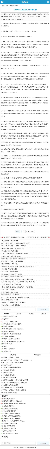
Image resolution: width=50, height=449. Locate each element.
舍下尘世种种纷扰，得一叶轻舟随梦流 (36, 237)
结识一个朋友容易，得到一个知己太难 (12, 329)
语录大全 (25, 2)
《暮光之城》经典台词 (8, 375)
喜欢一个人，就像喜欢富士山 (10, 321)
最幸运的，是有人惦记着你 (9, 392)
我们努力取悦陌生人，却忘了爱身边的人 (13, 248)
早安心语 (12, 5)
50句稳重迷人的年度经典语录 (10, 385)
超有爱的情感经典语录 (8, 406)
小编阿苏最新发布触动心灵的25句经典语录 (14, 403)
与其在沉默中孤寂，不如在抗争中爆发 (12, 387)
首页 (7, 5)
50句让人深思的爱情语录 (9, 411)
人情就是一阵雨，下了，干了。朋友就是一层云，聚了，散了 (18, 282)
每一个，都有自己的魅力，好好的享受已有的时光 (15, 297)
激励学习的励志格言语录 (9, 428)
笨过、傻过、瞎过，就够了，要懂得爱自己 (14, 258)
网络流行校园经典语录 (8, 398)
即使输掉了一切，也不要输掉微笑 (11, 334)
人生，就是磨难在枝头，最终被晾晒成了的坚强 (15, 253)
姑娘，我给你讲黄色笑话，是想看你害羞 (13, 341)
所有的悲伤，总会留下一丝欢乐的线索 (12, 261)
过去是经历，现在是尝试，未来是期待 (12, 276)
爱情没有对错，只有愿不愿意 (10, 264)
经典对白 (4, 346)
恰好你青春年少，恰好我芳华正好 (11, 305)
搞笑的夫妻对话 (6, 351)
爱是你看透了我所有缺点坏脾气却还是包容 (14, 302)
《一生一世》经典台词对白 (9, 377)
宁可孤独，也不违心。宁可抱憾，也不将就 (14, 390)
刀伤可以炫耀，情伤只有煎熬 (10, 251)
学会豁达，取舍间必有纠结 (9, 269)
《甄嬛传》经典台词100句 (9, 316)
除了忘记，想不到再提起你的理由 (11, 416)
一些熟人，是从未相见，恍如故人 (11, 357)
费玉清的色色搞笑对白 (8, 336)
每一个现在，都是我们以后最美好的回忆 (14, 237)
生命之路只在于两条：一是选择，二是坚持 (14, 246)
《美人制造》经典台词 (8, 370)
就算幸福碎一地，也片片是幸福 (11, 418)
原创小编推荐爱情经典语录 (9, 423)
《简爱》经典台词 (7, 372)
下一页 (32, 231)
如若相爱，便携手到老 (8, 326)
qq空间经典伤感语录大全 (9, 431)
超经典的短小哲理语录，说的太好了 (12, 401)
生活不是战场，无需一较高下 (10, 292)
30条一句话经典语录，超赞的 (10, 433)
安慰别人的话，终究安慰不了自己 (11, 256)
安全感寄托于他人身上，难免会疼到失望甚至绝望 (15, 243)
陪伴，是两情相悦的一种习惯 (10, 300)
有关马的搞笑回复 (7, 344)
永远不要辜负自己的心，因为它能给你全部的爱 (15, 380)
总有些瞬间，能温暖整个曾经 (10, 271)
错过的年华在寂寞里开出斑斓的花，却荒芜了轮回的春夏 (17, 279)
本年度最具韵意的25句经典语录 (11, 413)
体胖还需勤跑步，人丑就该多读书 (11, 284)
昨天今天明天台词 (7, 365)
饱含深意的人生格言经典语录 (10, 408)
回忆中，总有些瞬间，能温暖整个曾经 (12, 362)
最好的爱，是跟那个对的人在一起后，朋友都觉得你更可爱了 (18, 266)
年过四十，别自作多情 (8, 349)
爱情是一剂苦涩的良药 (8, 426)
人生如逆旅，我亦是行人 (9, 289)
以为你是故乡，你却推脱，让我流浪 (12, 274)
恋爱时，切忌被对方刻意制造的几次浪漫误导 (14, 382)
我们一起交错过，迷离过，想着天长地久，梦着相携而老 (17, 287)
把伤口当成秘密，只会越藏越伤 (10, 294)
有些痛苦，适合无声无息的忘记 (11, 339)
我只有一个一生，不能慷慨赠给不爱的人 (13, 421)
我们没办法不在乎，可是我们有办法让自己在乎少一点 (17, 360)
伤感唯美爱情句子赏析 (8, 331)
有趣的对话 (5, 319)
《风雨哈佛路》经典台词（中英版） (12, 324)
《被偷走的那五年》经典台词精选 (11, 367)
